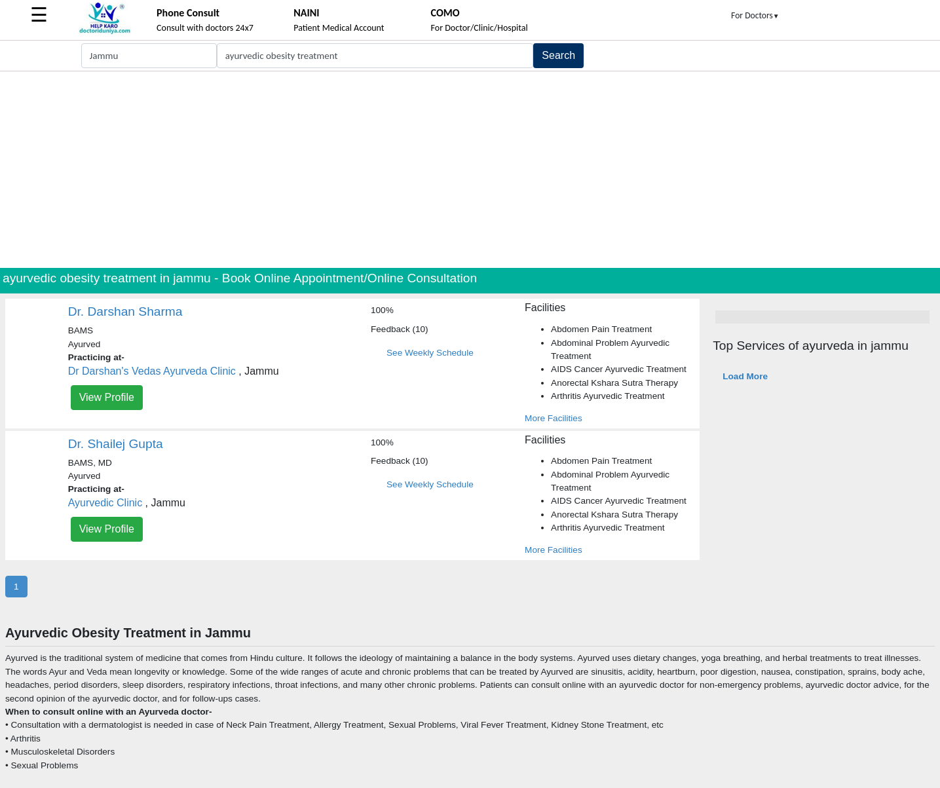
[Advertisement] (470, 169)
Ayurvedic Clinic (105, 502)
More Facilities (553, 418)
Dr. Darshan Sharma (125, 311)
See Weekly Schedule (430, 353)
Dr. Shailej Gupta (115, 444)
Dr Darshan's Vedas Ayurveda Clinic (152, 371)
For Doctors (755, 15)
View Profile (106, 397)
